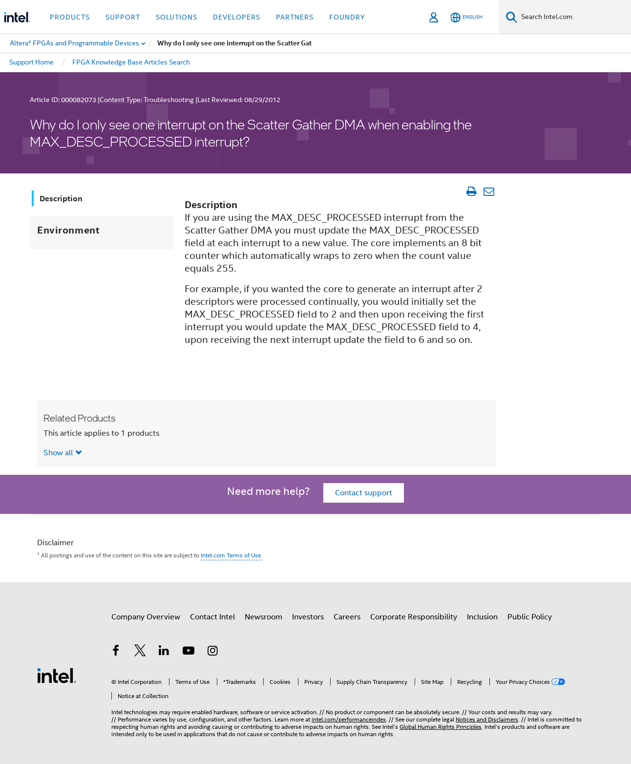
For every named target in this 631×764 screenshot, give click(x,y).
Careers (347, 617)
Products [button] (70, 17)
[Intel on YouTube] (188, 652)
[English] (466, 17)
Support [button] (122, 17)
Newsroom (263, 617)
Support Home (31, 62)
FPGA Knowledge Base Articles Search (131, 62)
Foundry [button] (347, 17)
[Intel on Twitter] (140, 652)
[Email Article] (488, 191)
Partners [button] (295, 17)
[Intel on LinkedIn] (164, 652)
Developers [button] (236, 17)
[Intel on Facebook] (115, 652)
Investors (308, 617)
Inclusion (482, 617)
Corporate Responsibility (413, 617)
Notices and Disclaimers (487, 719)
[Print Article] (471, 191)
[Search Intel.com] (574, 17)
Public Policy (529, 617)
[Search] (511, 17)
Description (61, 198)
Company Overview (145, 617)
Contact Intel (212, 617)
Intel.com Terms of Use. (231, 555)
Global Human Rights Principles (441, 726)
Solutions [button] (176, 17)
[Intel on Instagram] (212, 652)
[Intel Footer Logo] (56, 675)
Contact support (363, 493)
